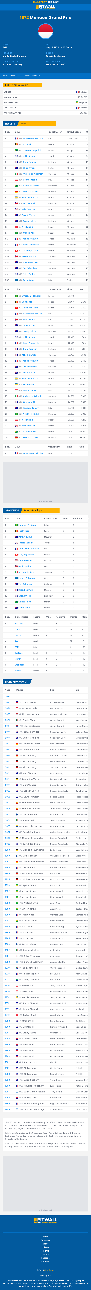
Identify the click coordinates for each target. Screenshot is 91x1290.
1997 (7, 861)
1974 (7, 997)
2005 (7, 814)
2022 (7, 720)
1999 (7, 850)
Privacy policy (45, 1275)
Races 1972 (14, 75)
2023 (7, 714)
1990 (7, 903)
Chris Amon (29, 168)
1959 (7, 1080)
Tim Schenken (30, 268)
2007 (7, 802)
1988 (7, 914)
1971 (7, 1009)
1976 (7, 985)
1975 (7, 991)
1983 (7, 944)
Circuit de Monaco (56, 56)
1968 (7, 1026)
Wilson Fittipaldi (31, 185)
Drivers (45, 1247)
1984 (7, 938)
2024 (7, 708)
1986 (7, 926)
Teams (45, 1250)
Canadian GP (40, 2)
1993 (7, 885)
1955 (7, 1103)
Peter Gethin (29, 274)
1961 (7, 1068)
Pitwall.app (49, 1270)
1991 (7, 897)
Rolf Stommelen (31, 191)
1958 (7, 1085)
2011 (7, 779)
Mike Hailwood (29, 256)
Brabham (19, 664)
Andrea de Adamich (33, 174)
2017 (7, 743)
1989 (7, 908)
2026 (7, 696)
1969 (7, 1021)
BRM (17, 647)
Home (45, 1236)
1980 (7, 962)
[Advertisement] (47, 481)
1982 (7, 950)
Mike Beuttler (28, 209)
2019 (7, 732)
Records (45, 1258)
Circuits (45, 1254)
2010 (7, 785)
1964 (7, 1050)
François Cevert (30, 238)
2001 (7, 838)
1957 (7, 1091)
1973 (7, 1003)
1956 (7, 1097)
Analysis (45, 1261)
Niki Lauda (27, 227)
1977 (7, 979)
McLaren (19, 623)
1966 (7, 1038)
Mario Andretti (25, 566)
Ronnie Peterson (30, 197)
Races (45, 1243)
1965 (7, 1044)
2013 (7, 767)
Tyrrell (18, 641)
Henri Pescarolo (31, 244)
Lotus (17, 629)
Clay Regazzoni (30, 250)
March (18, 659)
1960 (7, 1074)
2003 (7, 826)
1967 (7, 1032)
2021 (7, 726)
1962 (7, 1062)
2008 (7, 796)
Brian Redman (30, 162)
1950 (7, 1109)
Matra (18, 670)
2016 (7, 749)
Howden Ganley (31, 262)
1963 (7, 1056)
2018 (7, 737)
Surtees (19, 653)
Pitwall (5, 75)
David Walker (29, 215)
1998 (7, 855)
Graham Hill (29, 203)
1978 (7, 973)
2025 (7, 702)
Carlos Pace (29, 232)
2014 (7, 761)
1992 (7, 891)
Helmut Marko (30, 179)
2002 (7, 832)
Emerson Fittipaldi (31, 150)
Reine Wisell (29, 280)
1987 (7, 920)
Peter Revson (25, 560)
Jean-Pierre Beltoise (33, 138)
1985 (7, 932)
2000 (7, 844)
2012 (7, 773)
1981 (7, 956)
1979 (7, 967)
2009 (7, 791)
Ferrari (18, 635)
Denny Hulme (29, 221)
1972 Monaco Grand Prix (30, 75)
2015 (7, 755)
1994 (7, 879)
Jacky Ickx (27, 144)
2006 (7, 808)
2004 (7, 820)
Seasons (45, 1240)
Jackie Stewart (29, 156)
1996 (7, 867)
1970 (7, 1015)
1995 (7, 873)
